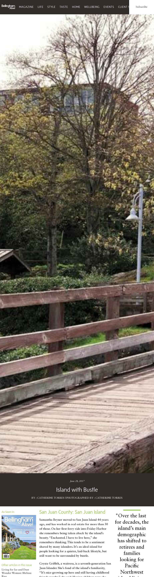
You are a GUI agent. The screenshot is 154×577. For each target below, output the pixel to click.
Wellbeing (92, 6)
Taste (64, 6)
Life (40, 6)
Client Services (129, 6)
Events (109, 6)
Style (51, 6)
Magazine (26, 6)
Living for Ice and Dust (15, 570)
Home (76, 6)
